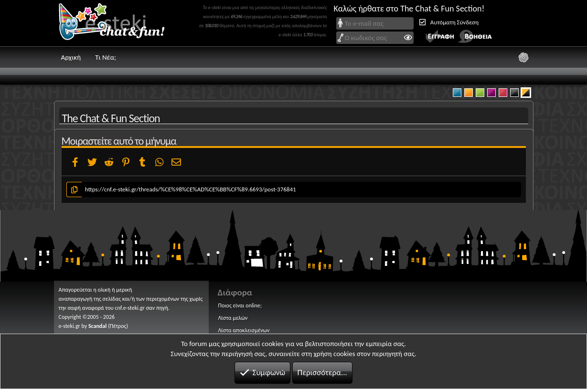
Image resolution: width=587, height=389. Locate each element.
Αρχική (71, 57)
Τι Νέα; (105, 57)
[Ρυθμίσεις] (523, 57)
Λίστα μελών (233, 318)
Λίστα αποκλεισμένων (244, 330)
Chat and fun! (118, 23)
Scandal (97, 326)
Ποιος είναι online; (240, 305)
